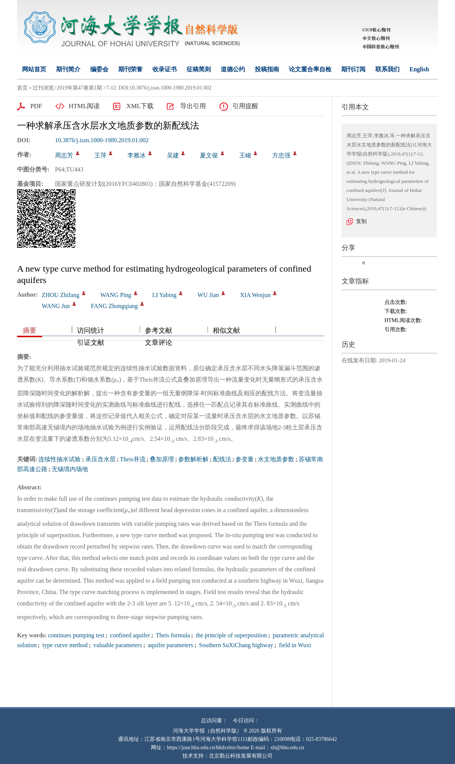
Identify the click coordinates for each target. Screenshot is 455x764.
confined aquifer (129, 635)
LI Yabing (164, 295)
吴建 (173, 155)
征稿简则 (199, 69)
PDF (36, 106)
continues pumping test (76, 635)
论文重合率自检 (310, 69)
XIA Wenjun (255, 295)
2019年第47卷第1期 (79, 88)
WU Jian (208, 295)
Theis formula (172, 635)
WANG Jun (56, 306)
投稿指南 (267, 69)
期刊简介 (68, 69)
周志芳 (64, 155)
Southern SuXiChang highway (235, 645)
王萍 (100, 155)
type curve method (64, 645)
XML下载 (140, 106)
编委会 (99, 69)
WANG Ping (115, 295)
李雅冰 (136, 155)
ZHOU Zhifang (60, 295)
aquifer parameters (169, 645)
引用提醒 (245, 106)
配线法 (222, 459)
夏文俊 (209, 155)
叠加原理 (162, 459)
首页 (22, 88)
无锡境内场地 (70, 469)
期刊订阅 (353, 69)
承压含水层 (100, 459)
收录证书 (164, 69)
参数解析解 (193, 459)
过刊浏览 (43, 88)
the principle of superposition (230, 635)
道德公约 (233, 69)
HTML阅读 (84, 106)
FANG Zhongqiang (114, 306)
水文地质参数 (276, 459)
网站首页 (34, 69)
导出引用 (193, 106)
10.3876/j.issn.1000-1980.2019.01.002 (102, 140)
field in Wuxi (294, 645)
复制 (361, 221)
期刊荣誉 (130, 69)
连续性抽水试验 (59, 459)
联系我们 (387, 69)
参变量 (244, 459)
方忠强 (281, 155)
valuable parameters (117, 645)
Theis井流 (133, 459)
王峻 (245, 155)
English (419, 69)
